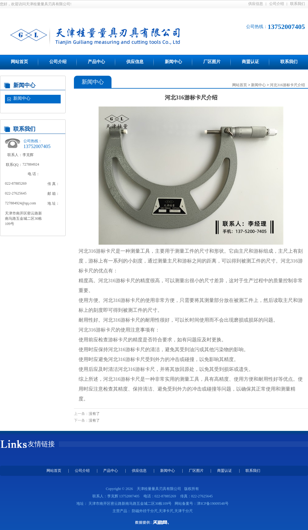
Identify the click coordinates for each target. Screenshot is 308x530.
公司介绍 (276, 4)
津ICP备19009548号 (213, 503)
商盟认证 (250, 61)
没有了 (94, 414)
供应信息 (255, 4)
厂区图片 (212, 61)
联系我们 (297, 4)
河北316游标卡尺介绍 (287, 85)
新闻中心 (173, 61)
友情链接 (41, 444)
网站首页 (19, 61)
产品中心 (96, 61)
